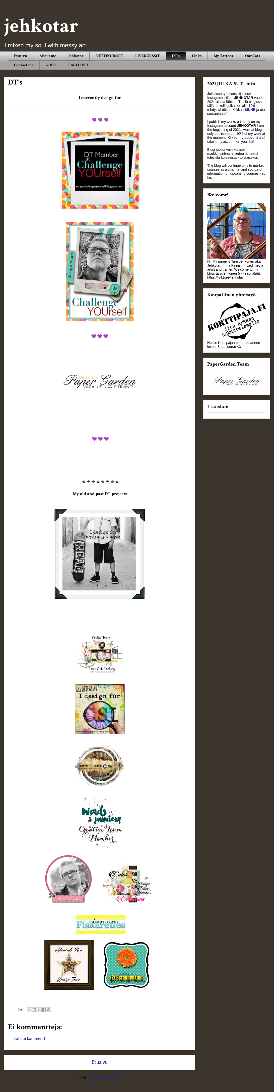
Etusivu (20, 56)
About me (47, 56)
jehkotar (41, 26)
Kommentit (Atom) (105, 1077)
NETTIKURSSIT (109, 56)
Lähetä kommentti (30, 1038)
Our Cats (252, 56)
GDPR (51, 65)
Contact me (23, 65)
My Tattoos (223, 56)
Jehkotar (75, 56)
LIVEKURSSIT (147, 56)
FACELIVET (78, 65)
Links (197, 56)
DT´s (176, 56)
